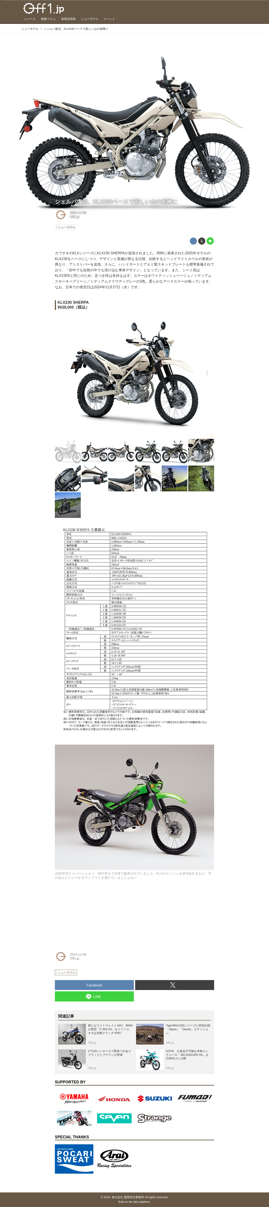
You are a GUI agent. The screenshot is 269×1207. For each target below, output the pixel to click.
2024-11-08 (78, 212)
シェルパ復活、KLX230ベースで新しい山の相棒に (116, 202)
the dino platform (139, 1201)
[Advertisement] (88, 914)
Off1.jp (74, 217)
